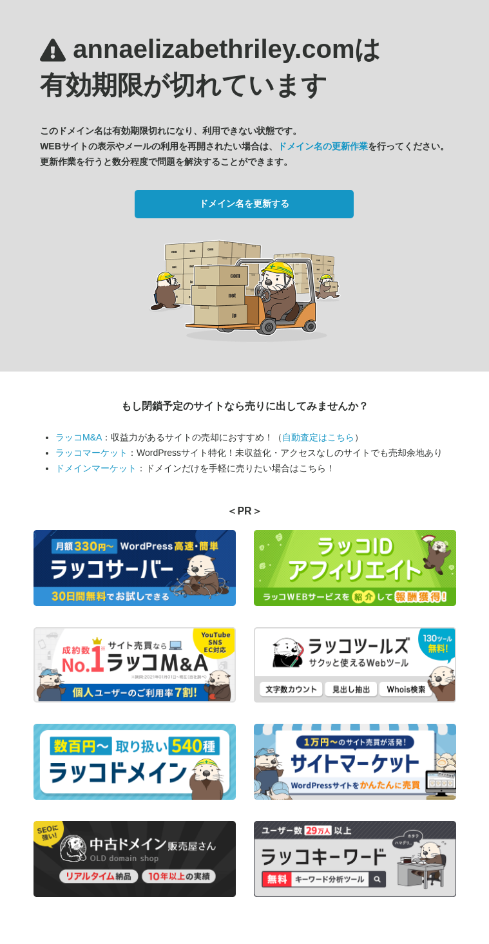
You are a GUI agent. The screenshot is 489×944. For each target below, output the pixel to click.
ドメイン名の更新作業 (323, 146)
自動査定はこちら (318, 437)
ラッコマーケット (91, 453)
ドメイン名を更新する (244, 203)
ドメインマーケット (96, 468)
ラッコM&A (78, 437)
